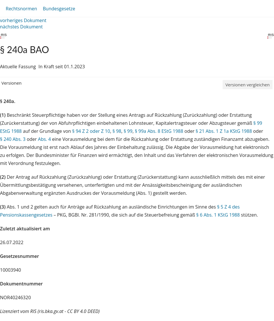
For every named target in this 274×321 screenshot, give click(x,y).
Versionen (11, 83)
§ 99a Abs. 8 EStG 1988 (159, 131)
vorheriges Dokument (23, 20)
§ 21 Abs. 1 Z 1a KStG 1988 (224, 131)
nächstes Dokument (21, 27)
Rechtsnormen (21, 8)
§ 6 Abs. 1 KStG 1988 (218, 215)
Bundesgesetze (59, 8)
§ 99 (128, 131)
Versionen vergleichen (248, 84)
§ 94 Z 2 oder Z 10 (91, 131)
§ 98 (116, 131)
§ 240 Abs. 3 (13, 139)
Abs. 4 (44, 139)
